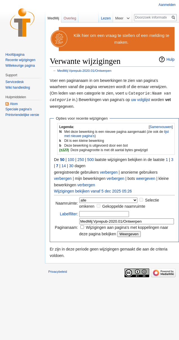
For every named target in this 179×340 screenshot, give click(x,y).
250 (81, 159)
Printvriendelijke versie (22, 115)
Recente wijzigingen (20, 60)
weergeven (145, 178)
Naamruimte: (66, 202)
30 (71, 165)
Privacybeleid (57, 271)
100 (71, 159)
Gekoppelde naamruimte (123, 205)
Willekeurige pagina (20, 66)
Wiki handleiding (17, 88)
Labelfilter (68, 213)
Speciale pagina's (18, 109)
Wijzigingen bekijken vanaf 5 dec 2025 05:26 (93, 190)
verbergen (108, 171)
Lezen (103, 18)
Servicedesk (14, 82)
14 (64, 165)
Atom (14, 104)
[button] (161, 126)
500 (90, 159)
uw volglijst (140, 99)
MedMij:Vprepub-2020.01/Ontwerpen (84, 70)
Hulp (170, 59)
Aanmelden (167, 5)
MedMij (53, 18)
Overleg (70, 18)
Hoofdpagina (14, 55)
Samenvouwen (161, 126)
